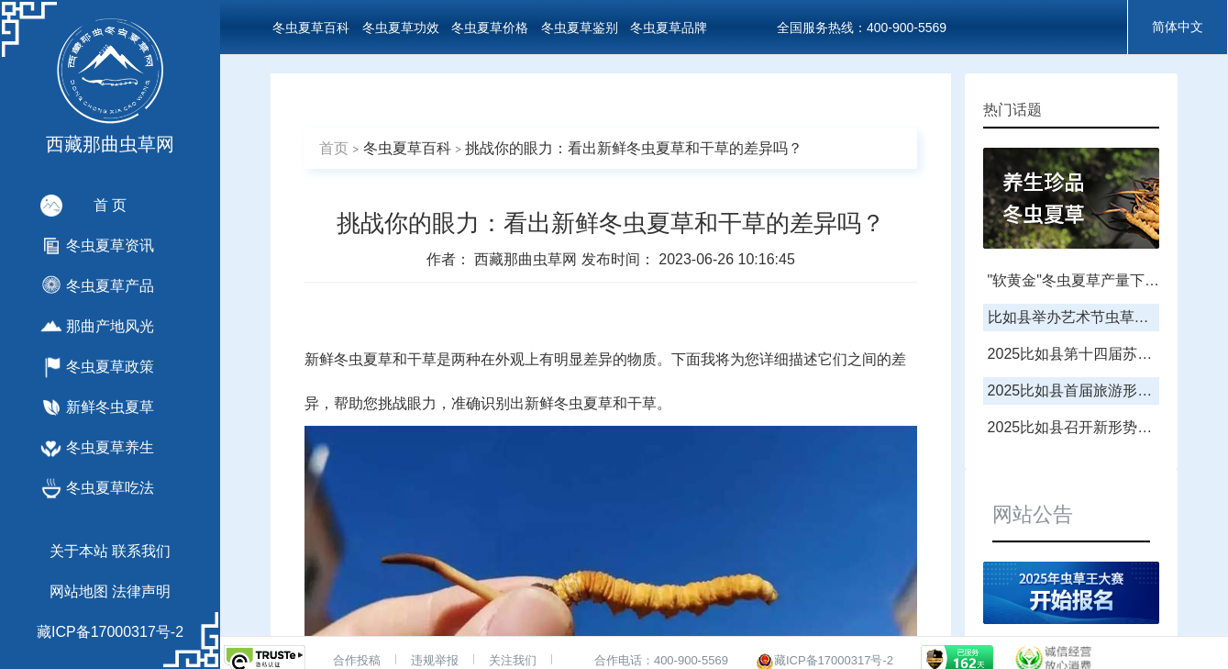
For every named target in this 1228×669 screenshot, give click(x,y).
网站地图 (79, 591)
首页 (333, 148)
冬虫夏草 (363, 359)
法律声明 (141, 591)
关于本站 (79, 551)
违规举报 (435, 660)
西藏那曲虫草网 (527, 259)
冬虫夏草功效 (400, 27)
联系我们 (141, 551)
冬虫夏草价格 (489, 27)
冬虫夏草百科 (310, 27)
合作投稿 (357, 660)
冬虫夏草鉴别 (579, 27)
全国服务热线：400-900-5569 (861, 27)
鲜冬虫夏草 (576, 403)
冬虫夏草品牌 (668, 27)
